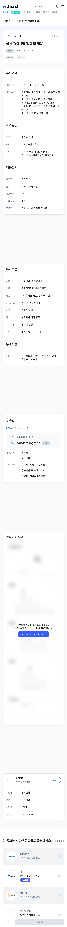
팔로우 (55, 780)
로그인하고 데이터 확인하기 (33, 634)
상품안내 (59, 840)
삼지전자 (17, 36)
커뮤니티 (27, 12)
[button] (11, 856)
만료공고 (39, 922)
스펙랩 (37, 12)
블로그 (46, 12)
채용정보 (11, 13)
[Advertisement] (33, 239)
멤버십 (55, 12)
